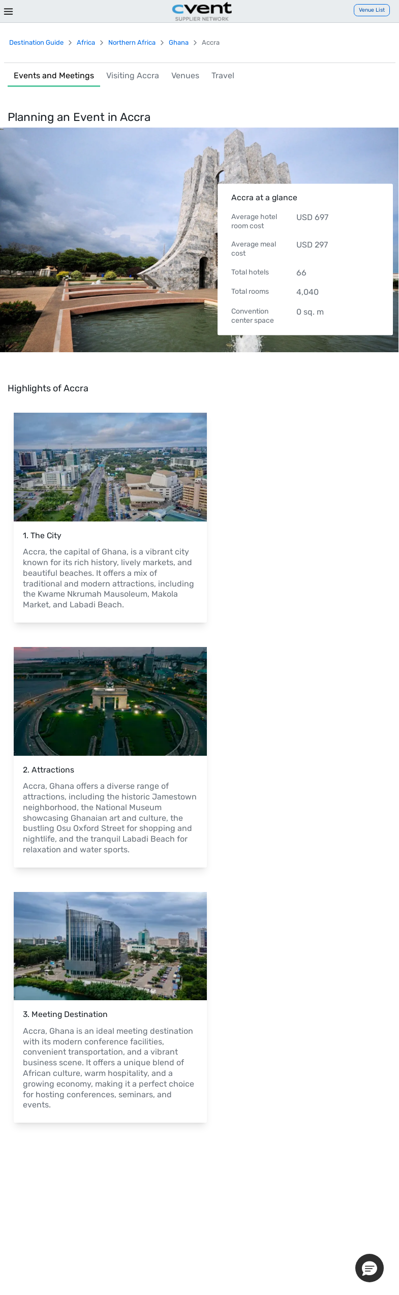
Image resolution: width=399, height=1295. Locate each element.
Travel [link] (222, 75)
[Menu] (8, 11)
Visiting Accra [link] (132, 75)
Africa (86, 42)
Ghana (179, 42)
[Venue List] (372, 10)
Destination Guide (36, 42)
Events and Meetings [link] (54, 75)
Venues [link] (185, 75)
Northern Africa (132, 42)
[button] (369, 1268)
